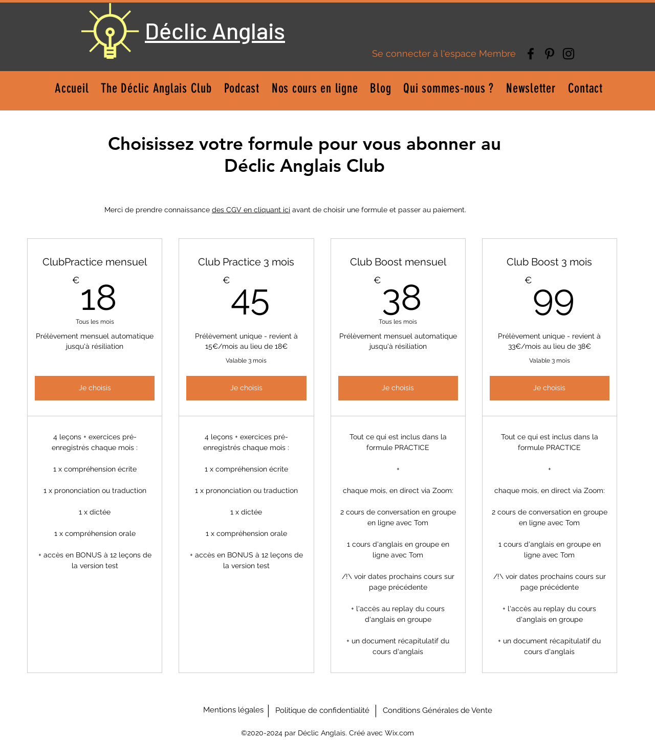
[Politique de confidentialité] (322, 710)
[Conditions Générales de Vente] (437, 710)
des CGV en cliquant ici (251, 210)
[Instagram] (568, 53)
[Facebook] (530, 53)
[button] (315, 88)
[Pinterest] (549, 53)
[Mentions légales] (233, 710)
